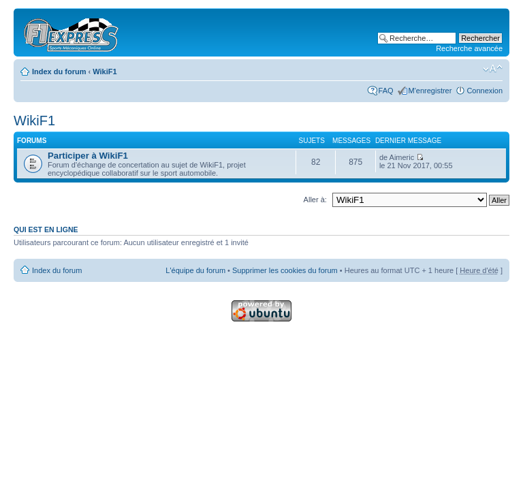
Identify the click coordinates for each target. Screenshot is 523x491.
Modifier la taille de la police (493, 69)
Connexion (484, 90)
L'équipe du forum (195, 270)
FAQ (386, 90)
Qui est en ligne (46, 229)
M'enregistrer (430, 90)
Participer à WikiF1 (88, 156)
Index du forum (59, 71)
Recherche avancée (469, 48)
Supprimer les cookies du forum (285, 270)
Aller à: (315, 199)
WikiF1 (104, 71)
